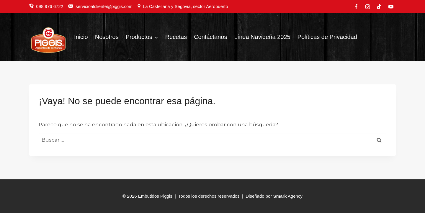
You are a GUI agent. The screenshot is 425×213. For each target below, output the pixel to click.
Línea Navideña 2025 (262, 37)
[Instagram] (368, 6)
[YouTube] (391, 6)
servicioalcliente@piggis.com (105, 6)
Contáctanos (210, 37)
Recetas (176, 37)
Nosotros (107, 37)
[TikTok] (379, 6)
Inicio (81, 37)
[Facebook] (356, 6)
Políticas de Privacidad (327, 37)
